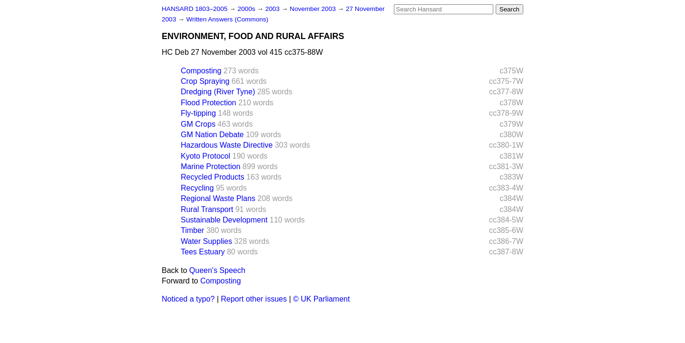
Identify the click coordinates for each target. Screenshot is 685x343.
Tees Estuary (203, 252)
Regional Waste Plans (218, 198)
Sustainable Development (224, 220)
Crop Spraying (205, 81)
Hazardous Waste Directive (227, 145)
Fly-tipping (198, 113)
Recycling (197, 188)
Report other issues (254, 299)
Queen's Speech (217, 270)
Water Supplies (206, 241)
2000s (247, 8)
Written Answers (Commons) (227, 19)
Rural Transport (207, 209)
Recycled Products (212, 177)
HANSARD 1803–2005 (194, 8)
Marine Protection (210, 166)
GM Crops (198, 124)
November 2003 (314, 8)
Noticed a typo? (188, 299)
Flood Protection (208, 103)
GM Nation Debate (212, 135)
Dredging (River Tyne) (218, 92)
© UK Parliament (321, 299)
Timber (192, 230)
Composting (201, 71)
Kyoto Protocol (205, 156)
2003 (273, 8)
